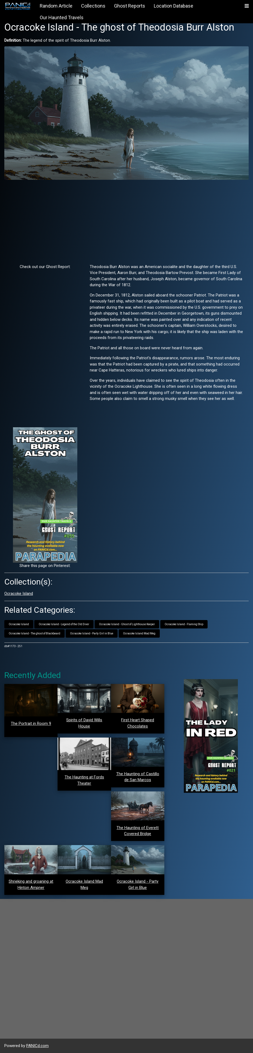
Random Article (56, 6)
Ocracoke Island (18, 593)
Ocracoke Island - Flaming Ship (184, 624)
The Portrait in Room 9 (31, 723)
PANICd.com (37, 1045)
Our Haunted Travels (62, 17)
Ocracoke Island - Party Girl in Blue (91, 633)
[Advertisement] (126, 222)
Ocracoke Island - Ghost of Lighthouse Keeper (127, 624)
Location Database (173, 6)
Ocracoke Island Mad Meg (139, 633)
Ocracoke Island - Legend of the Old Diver (64, 624)
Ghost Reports (129, 6)
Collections (93, 6)
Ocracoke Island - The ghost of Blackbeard (34, 633)
